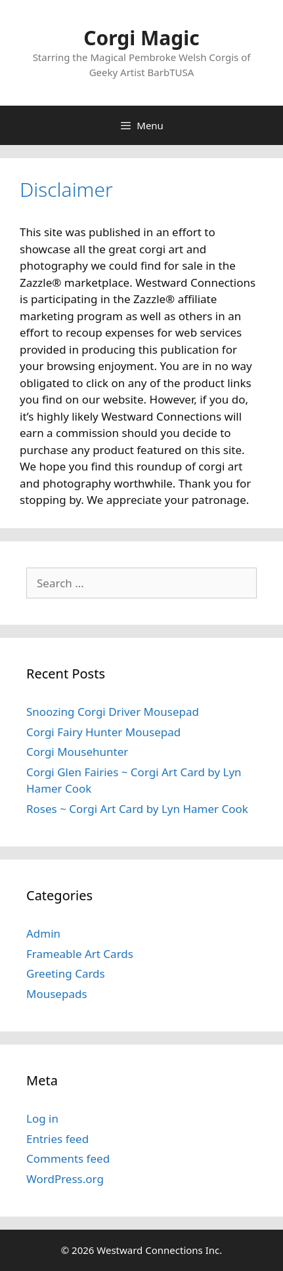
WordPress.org (65, 1178)
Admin (43, 933)
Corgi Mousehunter (77, 751)
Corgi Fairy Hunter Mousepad (103, 732)
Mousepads (56, 993)
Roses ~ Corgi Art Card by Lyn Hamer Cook (137, 808)
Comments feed (68, 1158)
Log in (42, 1118)
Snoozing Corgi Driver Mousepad (112, 711)
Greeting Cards (65, 973)
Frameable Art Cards (79, 953)
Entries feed (57, 1138)
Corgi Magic (141, 37)
